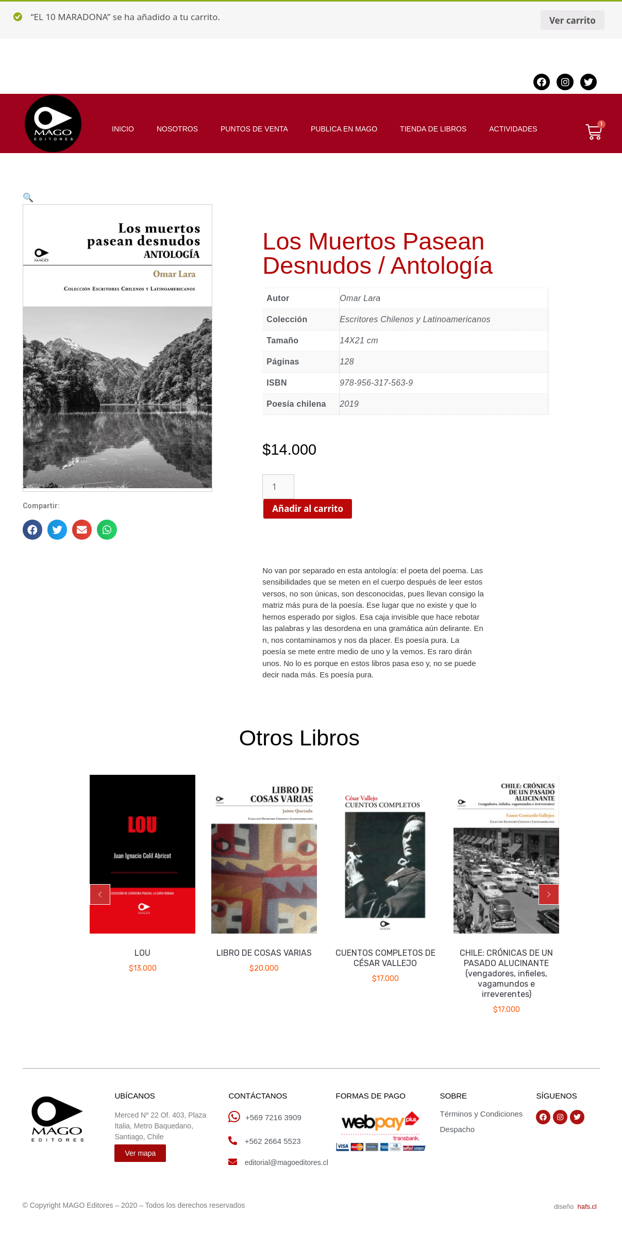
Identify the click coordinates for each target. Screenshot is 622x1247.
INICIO (123, 129)
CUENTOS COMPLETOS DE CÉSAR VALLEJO (385, 958)
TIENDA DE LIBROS (433, 129)
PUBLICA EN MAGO (344, 129)
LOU (143, 953)
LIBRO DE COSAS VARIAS (264, 953)
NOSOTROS (177, 129)
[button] (100, 894)
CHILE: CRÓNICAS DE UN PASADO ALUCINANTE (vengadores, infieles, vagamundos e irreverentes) (506, 973)
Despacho (457, 1129)
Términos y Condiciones (481, 1113)
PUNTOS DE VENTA (254, 129)
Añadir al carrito (326, 508)
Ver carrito (572, 20)
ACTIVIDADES (513, 129)
